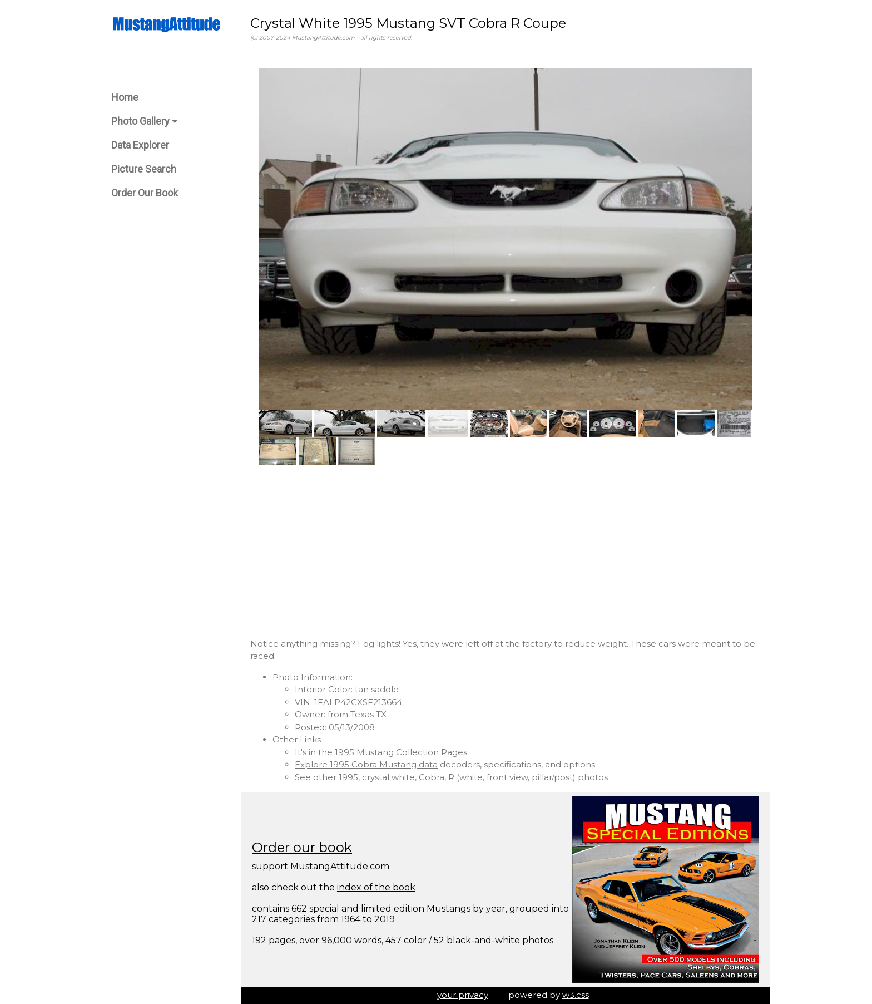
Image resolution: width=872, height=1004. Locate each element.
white (471, 777)
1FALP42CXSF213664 (358, 702)
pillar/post (552, 777)
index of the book (376, 887)
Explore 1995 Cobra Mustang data (366, 764)
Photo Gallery (144, 121)
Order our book (302, 847)
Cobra (431, 777)
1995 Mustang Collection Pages (401, 752)
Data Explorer (140, 145)
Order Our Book (144, 193)
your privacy (462, 995)
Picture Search (143, 169)
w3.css (575, 995)
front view (507, 777)
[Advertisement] (505, 551)
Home (124, 97)
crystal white (388, 777)
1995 (348, 777)
